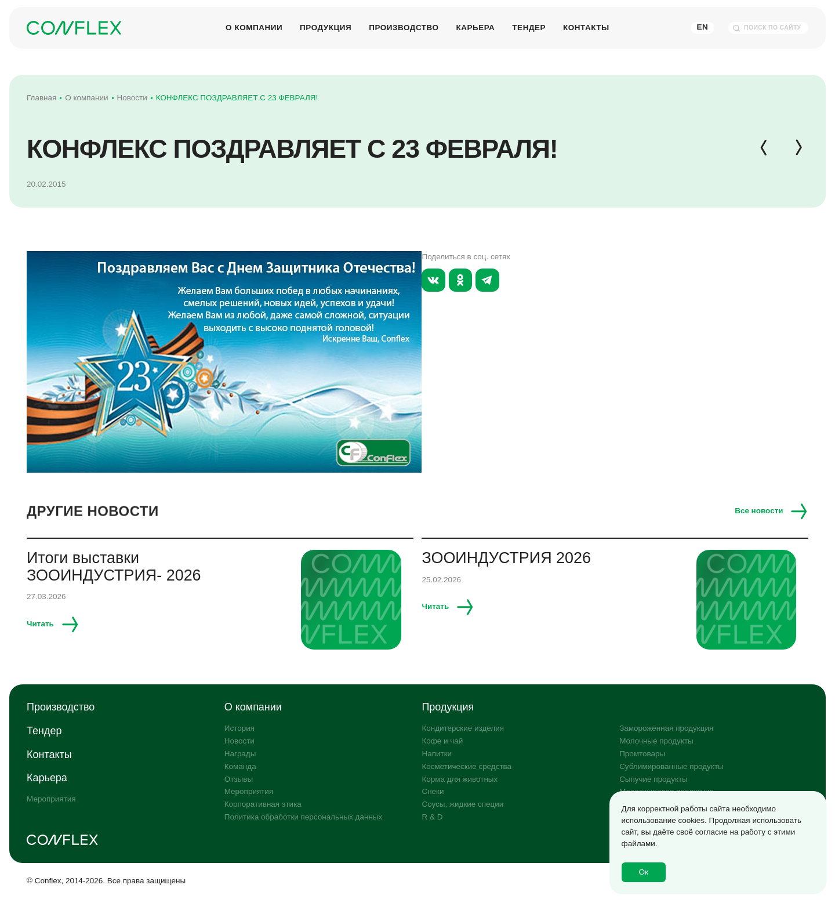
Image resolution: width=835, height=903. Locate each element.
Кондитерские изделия (463, 728)
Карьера (475, 27)
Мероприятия (51, 799)
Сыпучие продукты (653, 779)
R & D (432, 817)
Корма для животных (460, 779)
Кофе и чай (442, 741)
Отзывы (238, 779)
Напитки (437, 753)
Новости (239, 741)
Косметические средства (466, 766)
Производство (403, 27)
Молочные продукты (656, 741)
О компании (254, 27)
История (239, 728)
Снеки (433, 791)
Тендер (529, 27)
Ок (643, 872)
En (703, 27)
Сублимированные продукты (671, 766)
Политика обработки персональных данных (303, 817)
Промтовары (642, 753)
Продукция (325, 27)
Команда (240, 766)
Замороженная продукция (666, 728)
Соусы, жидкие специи (462, 804)
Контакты (586, 27)
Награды (240, 753)
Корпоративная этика (263, 804)
